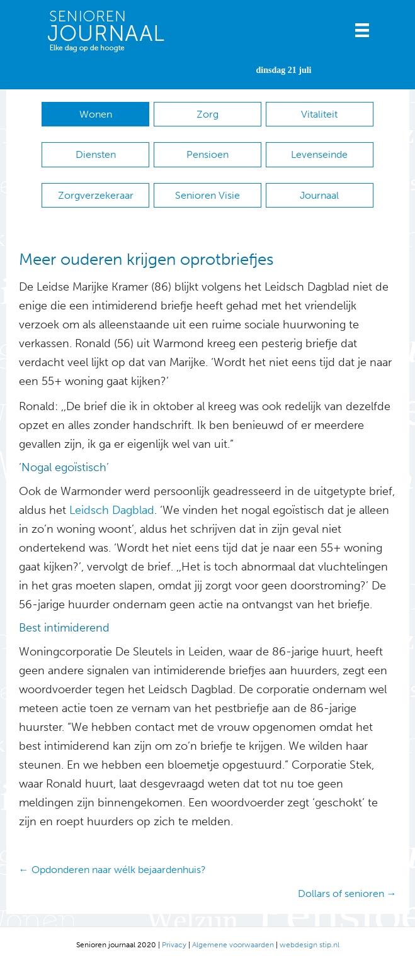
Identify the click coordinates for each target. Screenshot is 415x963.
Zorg (207, 114)
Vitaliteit (319, 114)
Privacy (174, 944)
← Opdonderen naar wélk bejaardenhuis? (112, 870)
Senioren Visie (207, 195)
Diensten (96, 154)
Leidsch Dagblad (111, 510)
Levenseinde (319, 154)
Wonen (95, 114)
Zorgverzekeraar (96, 195)
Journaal (319, 195)
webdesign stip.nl (309, 944)
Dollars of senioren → (347, 893)
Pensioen (207, 154)
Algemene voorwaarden (233, 944)
